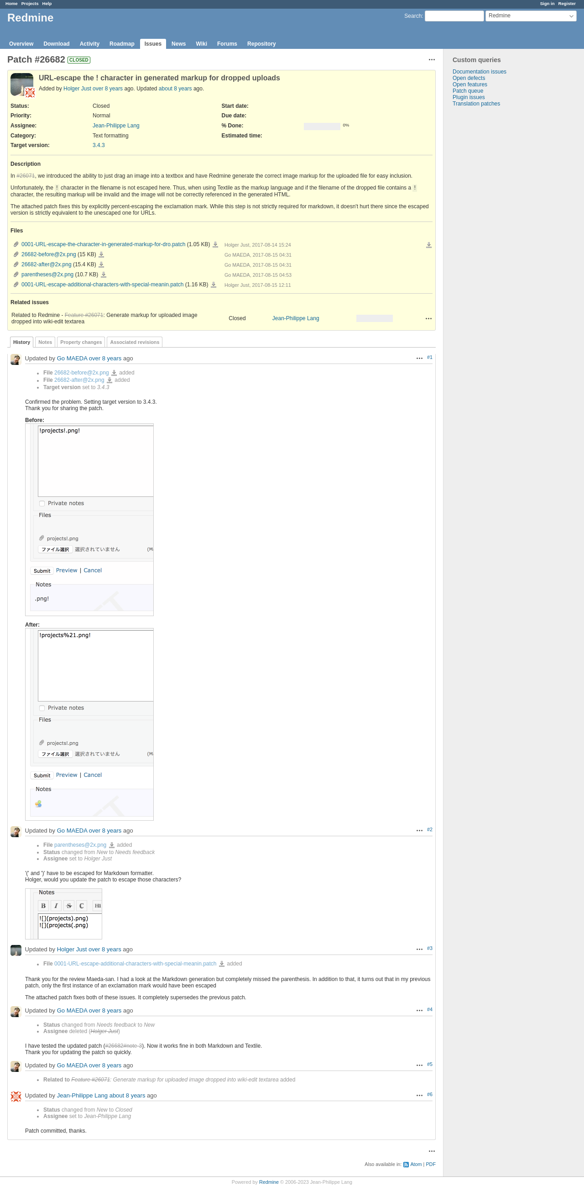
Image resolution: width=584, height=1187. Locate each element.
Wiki (201, 44)
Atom (416, 1164)
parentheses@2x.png (47, 274)
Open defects (469, 78)
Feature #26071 (84, 315)
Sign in (547, 3)
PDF (431, 1164)
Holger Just (77, 88)
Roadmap (122, 44)
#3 (430, 948)
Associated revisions (134, 342)
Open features (470, 84)
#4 (430, 1009)
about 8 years (175, 88)
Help (47, 3)
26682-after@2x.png (46, 264)
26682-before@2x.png (48, 254)
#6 (430, 1094)
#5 (430, 1064)
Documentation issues (479, 72)
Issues (153, 44)
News (179, 44)
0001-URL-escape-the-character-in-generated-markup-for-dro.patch (103, 244)
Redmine (269, 1182)
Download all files (429, 245)
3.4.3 (99, 145)
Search (413, 16)
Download (56, 44)
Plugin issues (469, 97)
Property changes (81, 342)
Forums (227, 44)
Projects (30, 3)
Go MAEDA (72, 358)
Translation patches (476, 103)
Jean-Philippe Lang (116, 125)
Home (11, 3)
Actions (429, 318)
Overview (21, 44)
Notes (45, 342)
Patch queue (468, 91)
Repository (261, 44)
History (21, 342)
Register (567, 3)
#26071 (25, 176)
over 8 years (108, 88)
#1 (430, 357)
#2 (430, 829)
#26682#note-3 (123, 1046)
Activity (89, 44)
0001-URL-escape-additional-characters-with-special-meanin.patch (102, 284)
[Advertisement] (489, 250)
